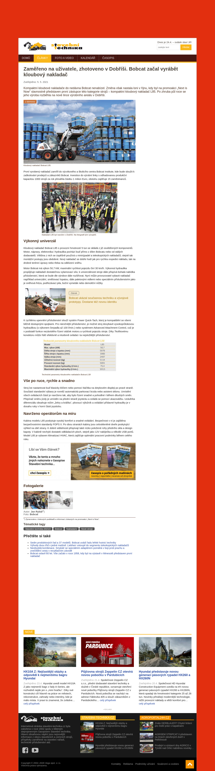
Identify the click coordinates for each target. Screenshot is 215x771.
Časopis (108, 58)
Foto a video (64, 58)
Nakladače (71, 529)
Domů (26, 58)
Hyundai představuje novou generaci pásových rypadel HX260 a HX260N (114, 746)
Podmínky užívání (145, 764)
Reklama (128, 764)
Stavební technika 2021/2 (38, 529)
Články (42, 58)
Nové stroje (87, 529)
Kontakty (116, 764)
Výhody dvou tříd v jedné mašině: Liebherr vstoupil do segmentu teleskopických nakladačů (79, 545)
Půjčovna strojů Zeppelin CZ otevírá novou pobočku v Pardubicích (114, 735)
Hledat (186, 47)
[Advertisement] (80, 593)
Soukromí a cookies (168, 764)
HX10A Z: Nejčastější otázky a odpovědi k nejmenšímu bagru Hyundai (111, 726)
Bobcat (58, 529)
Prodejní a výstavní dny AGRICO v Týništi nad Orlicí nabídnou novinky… (174, 746)
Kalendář (88, 58)
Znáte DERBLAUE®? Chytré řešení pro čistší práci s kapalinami (173, 724)
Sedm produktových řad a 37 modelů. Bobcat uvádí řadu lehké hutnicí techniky (73, 542)
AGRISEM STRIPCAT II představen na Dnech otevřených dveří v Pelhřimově (173, 737)
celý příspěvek (32, 703)
